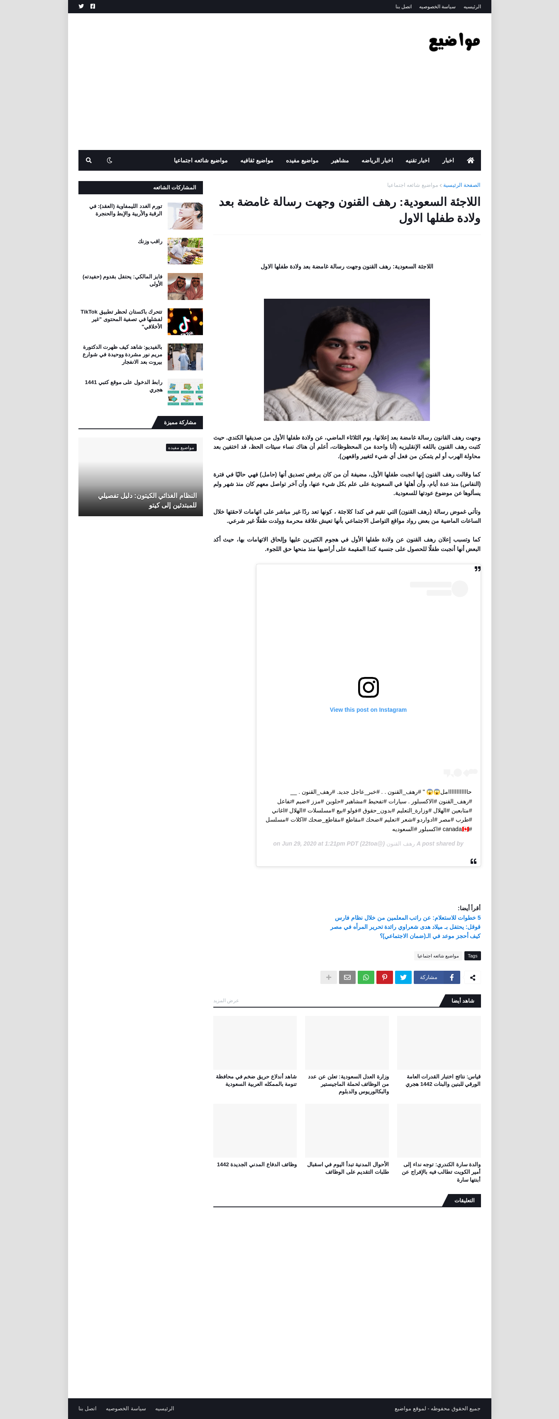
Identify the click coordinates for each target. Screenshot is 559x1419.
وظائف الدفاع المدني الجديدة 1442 (257, 1164)
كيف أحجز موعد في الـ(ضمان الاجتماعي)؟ (430, 936)
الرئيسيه (472, 7)
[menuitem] (470, 160)
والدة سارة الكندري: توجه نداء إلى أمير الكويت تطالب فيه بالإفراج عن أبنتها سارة (441, 1171)
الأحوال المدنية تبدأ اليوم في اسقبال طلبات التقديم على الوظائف (348, 1168)
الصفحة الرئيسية (462, 185)
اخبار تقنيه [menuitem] (417, 160)
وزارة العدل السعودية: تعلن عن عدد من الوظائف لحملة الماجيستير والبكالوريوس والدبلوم (348, 1084)
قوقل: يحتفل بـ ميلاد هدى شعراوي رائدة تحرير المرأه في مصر (405, 926)
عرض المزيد (226, 1000)
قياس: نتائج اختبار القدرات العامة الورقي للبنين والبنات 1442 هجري (443, 1080)
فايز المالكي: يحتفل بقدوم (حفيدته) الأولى (122, 280)
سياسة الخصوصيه (437, 7)
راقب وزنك (150, 241)
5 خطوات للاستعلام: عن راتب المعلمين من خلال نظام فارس (408, 917)
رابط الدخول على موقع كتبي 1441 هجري (124, 386)
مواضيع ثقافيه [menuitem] (256, 160)
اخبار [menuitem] (448, 160)
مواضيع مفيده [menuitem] (302, 160)
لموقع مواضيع (410, 1408)
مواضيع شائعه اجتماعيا (412, 185)
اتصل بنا (403, 7)
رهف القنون (400, 843)
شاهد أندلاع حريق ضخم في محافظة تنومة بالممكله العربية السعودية (256, 1080)
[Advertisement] (229, 82)
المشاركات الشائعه (175, 187)
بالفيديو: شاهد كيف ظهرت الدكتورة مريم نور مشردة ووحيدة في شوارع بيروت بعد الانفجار (122, 354)
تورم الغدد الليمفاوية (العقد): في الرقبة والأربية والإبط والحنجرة (125, 210)
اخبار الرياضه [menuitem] (377, 160)
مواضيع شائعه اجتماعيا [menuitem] (201, 160)
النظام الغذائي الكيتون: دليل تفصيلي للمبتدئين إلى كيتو (147, 500)
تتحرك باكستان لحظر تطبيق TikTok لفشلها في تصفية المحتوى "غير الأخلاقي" (121, 319)
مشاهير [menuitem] (340, 160)
